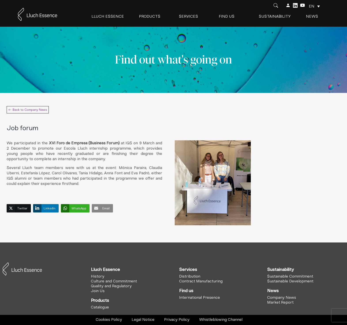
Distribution (189, 276)
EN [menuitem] (311, 6)
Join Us (98, 290)
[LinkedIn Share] (46, 208)
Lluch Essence (108, 16)
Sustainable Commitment (290, 276)
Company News (281, 297)
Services (188, 16)
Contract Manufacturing (201, 281)
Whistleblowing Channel (220, 319)
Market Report (280, 302)
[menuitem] (314, 6)
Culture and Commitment (114, 281)
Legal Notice (143, 319)
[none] (314, 6)
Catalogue (100, 307)
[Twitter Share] (19, 208)
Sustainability (275, 16)
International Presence (199, 297)
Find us (226, 16)
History (97, 276)
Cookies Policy (109, 319)
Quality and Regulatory (111, 286)
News (312, 16)
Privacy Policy (176, 319)
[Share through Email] (102, 208)
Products (149, 16)
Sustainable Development (290, 281)
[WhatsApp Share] (75, 208)
